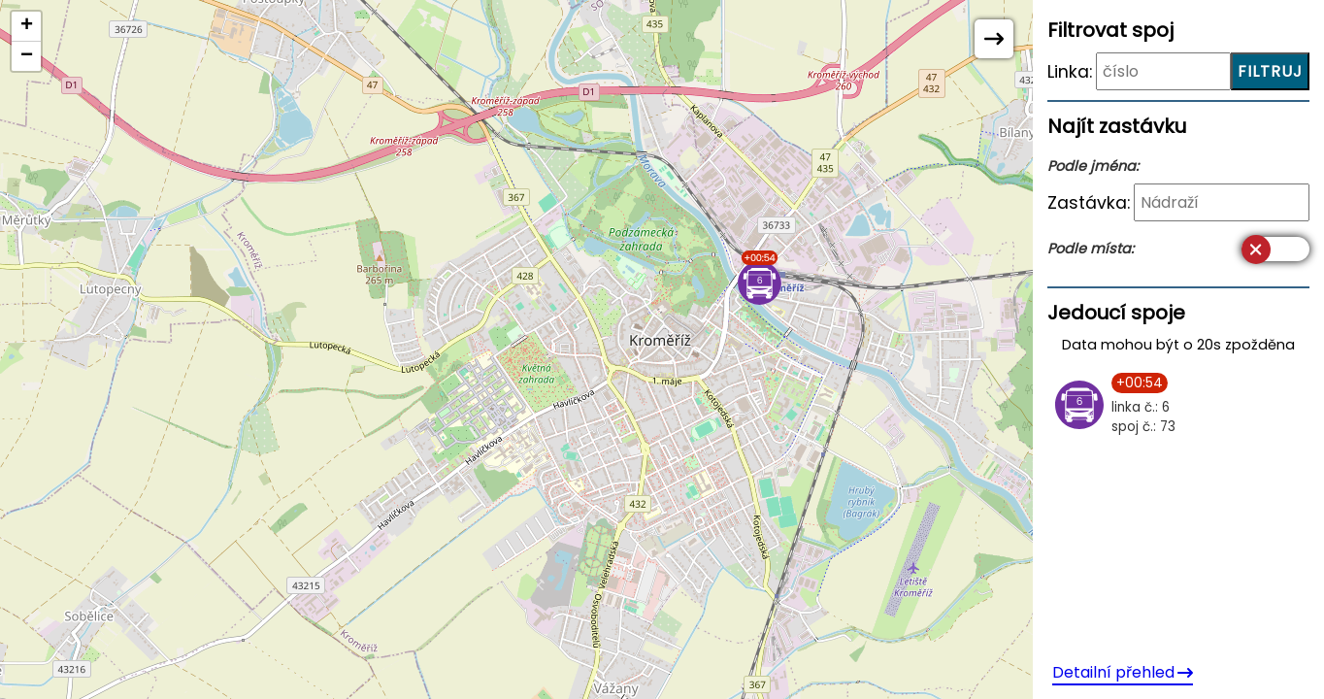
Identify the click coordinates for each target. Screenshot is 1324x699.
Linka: (1069, 71)
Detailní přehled (1122, 672)
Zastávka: (1088, 203)
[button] (759, 277)
